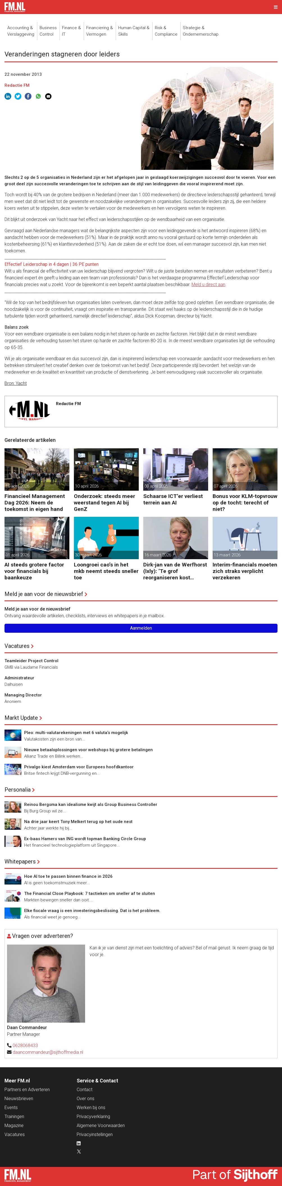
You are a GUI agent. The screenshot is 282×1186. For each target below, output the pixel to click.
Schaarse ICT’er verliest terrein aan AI (173, 499)
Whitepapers (20, 861)
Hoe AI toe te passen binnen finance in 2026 (68, 876)
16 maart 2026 (157, 554)
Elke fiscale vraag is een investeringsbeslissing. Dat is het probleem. (92, 910)
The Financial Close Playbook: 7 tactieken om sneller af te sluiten (89, 893)
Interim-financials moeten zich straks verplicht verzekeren (245, 571)
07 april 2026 (225, 486)
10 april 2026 (87, 486)
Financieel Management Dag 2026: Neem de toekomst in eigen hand (34, 502)
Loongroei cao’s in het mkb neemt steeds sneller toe (106, 571)
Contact (84, 1089)
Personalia (17, 789)
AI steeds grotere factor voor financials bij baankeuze (34, 571)
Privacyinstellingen (95, 1134)
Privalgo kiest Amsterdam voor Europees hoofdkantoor (79, 766)
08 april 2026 (156, 486)
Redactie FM (16, 85)
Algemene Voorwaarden (101, 1125)
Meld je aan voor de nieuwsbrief (43, 594)
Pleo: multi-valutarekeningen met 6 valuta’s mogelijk (76, 732)
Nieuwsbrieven (18, 1098)
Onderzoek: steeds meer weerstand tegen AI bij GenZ (104, 502)
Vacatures (16, 646)
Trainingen (14, 1116)
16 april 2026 (17, 486)
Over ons (85, 1098)
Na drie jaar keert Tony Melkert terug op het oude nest (78, 821)
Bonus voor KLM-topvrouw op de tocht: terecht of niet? (245, 502)
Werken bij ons (91, 1107)
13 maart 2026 (227, 554)
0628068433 (25, 1045)
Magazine (14, 1125)
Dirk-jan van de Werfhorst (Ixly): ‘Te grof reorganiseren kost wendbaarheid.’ (175, 571)
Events (11, 1107)
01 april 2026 (17, 554)
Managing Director (23, 695)
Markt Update (21, 717)
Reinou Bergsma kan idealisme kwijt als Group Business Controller (90, 804)
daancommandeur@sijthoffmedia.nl (48, 1052)
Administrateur (19, 677)
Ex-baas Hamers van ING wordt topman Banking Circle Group (85, 838)
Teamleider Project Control (31, 660)
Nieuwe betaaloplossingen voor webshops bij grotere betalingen (88, 749)
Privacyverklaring (93, 1116)
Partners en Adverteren (27, 1089)
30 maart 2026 (88, 554)
